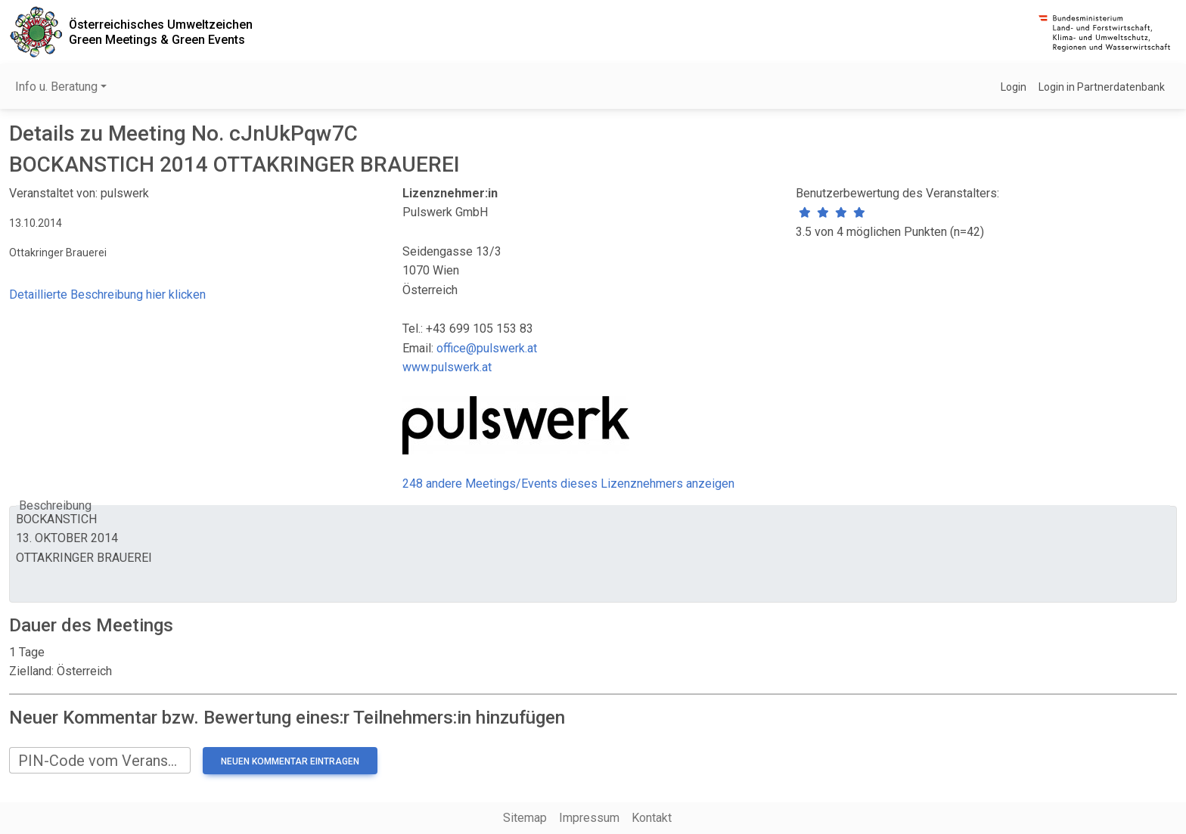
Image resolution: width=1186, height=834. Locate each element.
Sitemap (525, 818)
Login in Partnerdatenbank (1102, 87)
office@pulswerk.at (486, 348)
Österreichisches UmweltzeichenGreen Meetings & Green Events (161, 31)
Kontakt (652, 818)
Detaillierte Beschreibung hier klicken (107, 294)
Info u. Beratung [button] (56, 86)
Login (1013, 87)
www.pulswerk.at (447, 367)
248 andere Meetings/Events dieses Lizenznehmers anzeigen (568, 483)
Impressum (589, 818)
